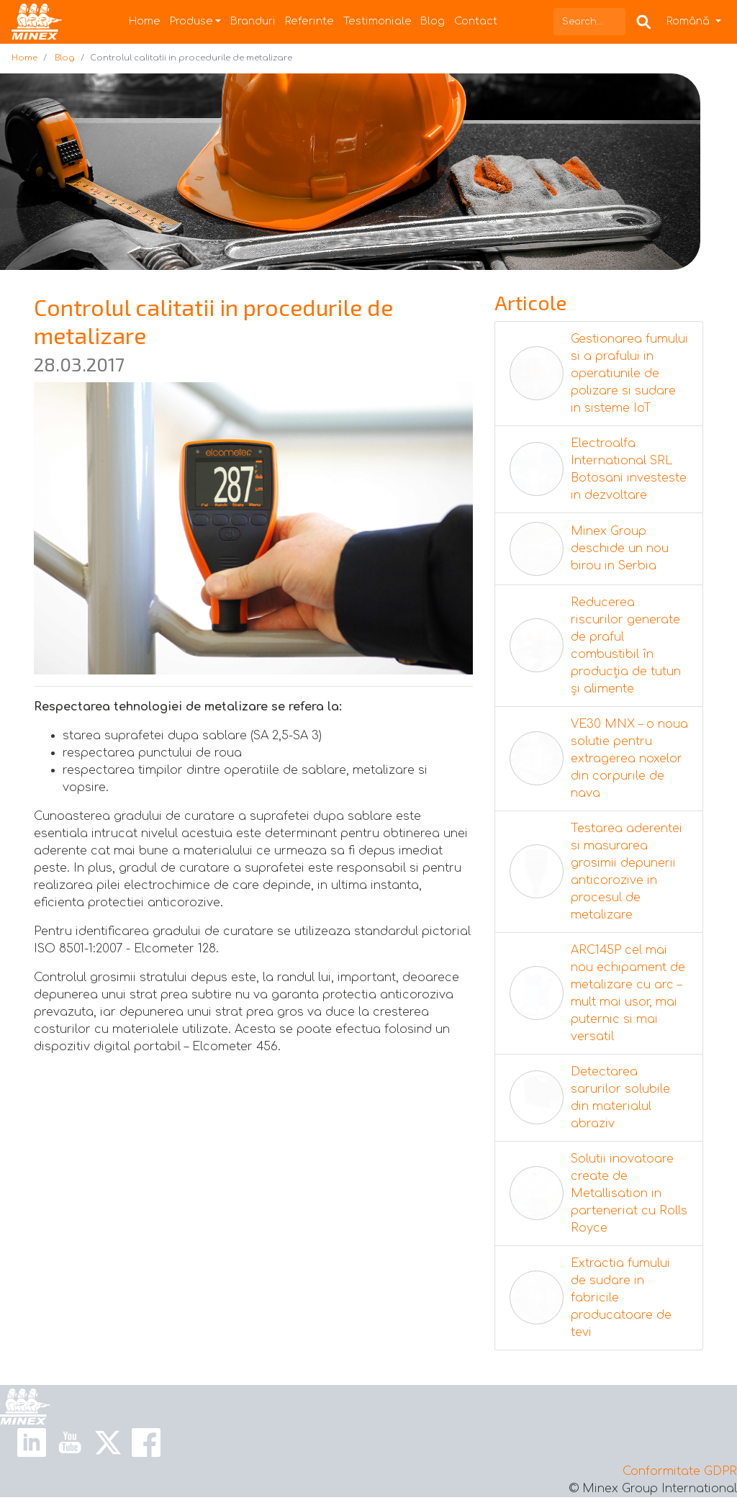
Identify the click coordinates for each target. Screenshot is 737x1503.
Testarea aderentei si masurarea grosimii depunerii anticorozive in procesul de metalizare (626, 871)
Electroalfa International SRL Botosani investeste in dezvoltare (629, 469)
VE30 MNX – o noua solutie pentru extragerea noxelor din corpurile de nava (629, 759)
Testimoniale (377, 21)
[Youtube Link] (69, 1441)
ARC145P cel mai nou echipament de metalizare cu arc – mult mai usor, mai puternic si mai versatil (628, 993)
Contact (475, 21)
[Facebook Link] (146, 1441)
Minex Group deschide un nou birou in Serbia (620, 548)
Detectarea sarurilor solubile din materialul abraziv (620, 1097)
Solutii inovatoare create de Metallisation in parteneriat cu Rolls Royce (629, 1193)
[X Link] (108, 1441)
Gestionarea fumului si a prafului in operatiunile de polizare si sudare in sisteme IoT (629, 374)
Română (689, 21)
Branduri (253, 21)
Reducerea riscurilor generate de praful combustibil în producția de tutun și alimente (626, 645)
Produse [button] (191, 21)
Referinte (309, 21)
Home (144, 21)
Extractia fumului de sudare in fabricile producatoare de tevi (621, 1298)
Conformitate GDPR (680, 1471)
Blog (432, 21)
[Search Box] (643, 21)
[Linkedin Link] (31, 1441)
